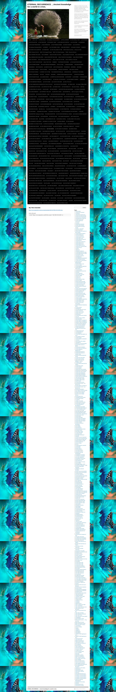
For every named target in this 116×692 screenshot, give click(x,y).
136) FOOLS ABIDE (72, 148)
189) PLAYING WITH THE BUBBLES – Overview (78, 175)
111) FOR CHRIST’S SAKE (65, 136)
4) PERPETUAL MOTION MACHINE (57, 76)
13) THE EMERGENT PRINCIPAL (35, 81)
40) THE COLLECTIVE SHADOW (72, 94)
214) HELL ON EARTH (51, 190)
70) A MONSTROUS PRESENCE (52, 109)
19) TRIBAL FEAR (71, 84)
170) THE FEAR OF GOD (71, 165)
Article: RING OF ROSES (78, 57)
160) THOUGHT (66, 160)
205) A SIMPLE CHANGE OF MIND (65, 185)
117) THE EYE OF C (82, 138)
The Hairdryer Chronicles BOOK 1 (53, 39)
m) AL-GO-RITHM (73, 42)
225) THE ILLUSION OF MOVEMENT (69, 195)
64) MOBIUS (53, 106)
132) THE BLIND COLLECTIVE (35, 148)
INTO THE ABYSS (39, 67)
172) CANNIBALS (32, 168)
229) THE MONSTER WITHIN (80, 429)
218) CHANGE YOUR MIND (51, 193)
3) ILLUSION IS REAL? (44, 76)
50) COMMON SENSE (68, 99)
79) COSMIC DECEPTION (50, 113)
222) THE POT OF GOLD (48, 195)
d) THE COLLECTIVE (33, 42)
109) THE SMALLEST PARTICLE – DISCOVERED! (38, 136)
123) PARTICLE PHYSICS (34, 143)
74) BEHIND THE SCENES (42, 111)
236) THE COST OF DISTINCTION (35, 202)
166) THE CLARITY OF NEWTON (75, 163)
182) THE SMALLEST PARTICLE (35, 173)
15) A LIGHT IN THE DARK (57, 81)
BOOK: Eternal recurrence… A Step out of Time (72, 49)
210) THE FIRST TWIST (69, 188)
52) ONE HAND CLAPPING (34, 101)
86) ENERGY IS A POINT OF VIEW (35, 123)
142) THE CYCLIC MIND (77, 151)
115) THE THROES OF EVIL (57, 138)
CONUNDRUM (32, 67)
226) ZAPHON (77, 425)
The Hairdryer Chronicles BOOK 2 (35, 47)
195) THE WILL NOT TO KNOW (80, 371)
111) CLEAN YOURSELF (79, 235)
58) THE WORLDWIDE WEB (45, 104)
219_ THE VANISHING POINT (63, 193)
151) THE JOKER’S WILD (79, 300)
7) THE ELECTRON (83, 76)
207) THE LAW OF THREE (34, 188)
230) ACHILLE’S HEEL (33, 200)
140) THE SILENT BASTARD (53, 151)
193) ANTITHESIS (68, 178)
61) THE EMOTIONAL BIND (79, 104)
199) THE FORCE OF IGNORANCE (35, 183)
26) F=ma (82, 86)
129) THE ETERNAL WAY (49, 146)
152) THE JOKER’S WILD (34, 158)
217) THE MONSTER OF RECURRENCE (37, 193)
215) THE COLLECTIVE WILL (63, 190)
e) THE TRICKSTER (42, 42)
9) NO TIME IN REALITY (47, 79)
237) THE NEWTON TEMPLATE (49, 202)
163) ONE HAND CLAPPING (39, 163)
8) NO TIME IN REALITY (79, 540)
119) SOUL (45, 141)
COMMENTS (77, 630)
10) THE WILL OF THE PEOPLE (59, 79)
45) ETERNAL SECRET (79, 96)
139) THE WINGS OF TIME (41, 151)
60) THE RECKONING (68, 104)
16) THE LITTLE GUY (67, 81)
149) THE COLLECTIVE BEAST (80, 294)
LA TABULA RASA (42, 39)
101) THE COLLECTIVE (60, 131)
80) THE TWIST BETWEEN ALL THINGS (64, 113)
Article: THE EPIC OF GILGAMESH (65, 57)
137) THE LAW (80, 148)
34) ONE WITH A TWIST (57, 91)
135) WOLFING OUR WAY (62, 148)
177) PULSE (31, 170)
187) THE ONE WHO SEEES (51, 175)
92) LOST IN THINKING (57, 126)
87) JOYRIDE (77, 561)
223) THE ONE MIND (78, 417)
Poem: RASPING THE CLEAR (34, 54)
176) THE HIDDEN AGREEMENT (80, 168)
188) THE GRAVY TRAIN (63, 175)
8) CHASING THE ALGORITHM (35, 49)
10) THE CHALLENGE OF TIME (56, 49)
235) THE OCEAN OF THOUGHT (80, 200)
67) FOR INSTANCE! (81, 106)
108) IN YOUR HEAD (82, 133)
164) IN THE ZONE (50, 163)
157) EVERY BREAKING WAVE (35, 160)
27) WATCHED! (77, 446)
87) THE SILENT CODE (33, 118)
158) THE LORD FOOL (46, 160)
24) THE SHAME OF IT (66, 86)
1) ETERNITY (45, 47)
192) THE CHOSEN (60, 178)
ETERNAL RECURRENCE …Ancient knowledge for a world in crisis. (42, 688)
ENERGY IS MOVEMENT (34, 74)
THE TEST (42, 74)
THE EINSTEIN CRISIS (78, 64)
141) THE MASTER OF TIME (65, 151)
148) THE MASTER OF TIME (80, 293)
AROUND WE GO (67, 71)
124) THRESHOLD (43, 143)
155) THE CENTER (76, 158)
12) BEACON (82, 79)
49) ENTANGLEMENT (58, 99)
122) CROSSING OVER (78, 141)
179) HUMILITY (50, 170)
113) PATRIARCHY (42, 190)
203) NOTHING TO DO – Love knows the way (37, 185)
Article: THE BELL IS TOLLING (71, 59)
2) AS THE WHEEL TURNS (54, 47)
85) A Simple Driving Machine (63, 116)
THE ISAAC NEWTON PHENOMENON (48, 64)
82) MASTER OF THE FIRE (34, 116)
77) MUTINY (81, 111)
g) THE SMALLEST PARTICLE (63, 42)
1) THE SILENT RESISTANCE (34, 44)
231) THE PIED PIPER (43, 200)
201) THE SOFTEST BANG (57, 183)
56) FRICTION (76, 101)
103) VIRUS (83, 131)
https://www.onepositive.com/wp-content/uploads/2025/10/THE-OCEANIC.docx (46, 210)
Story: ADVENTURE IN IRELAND (81, 54)
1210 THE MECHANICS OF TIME (81, 253)
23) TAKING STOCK (56, 86)
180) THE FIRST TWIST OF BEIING (61, 170)
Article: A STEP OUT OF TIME (58, 59)
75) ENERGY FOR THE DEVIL (54, 111)
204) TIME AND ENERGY (52, 185)
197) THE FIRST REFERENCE (61, 180)
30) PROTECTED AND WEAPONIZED (66, 89)
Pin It (1, 690)
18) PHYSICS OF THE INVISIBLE (60, 84)
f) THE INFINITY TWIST (51, 42)
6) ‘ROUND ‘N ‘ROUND (75, 47)
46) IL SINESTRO (32, 99)
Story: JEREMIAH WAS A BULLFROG (36, 57)
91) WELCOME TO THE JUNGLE (73, 118)
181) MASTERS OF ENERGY (75, 170)
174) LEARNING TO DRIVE (59, 168)
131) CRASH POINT (74, 146)
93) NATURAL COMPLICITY (68, 126)
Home (30, 39)
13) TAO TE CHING (78, 265)
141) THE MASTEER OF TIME (80, 282)
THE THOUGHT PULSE (79, 684)
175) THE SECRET (69, 168)
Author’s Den (34, 39)
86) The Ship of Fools (75, 116)
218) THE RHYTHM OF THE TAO (35, 141)
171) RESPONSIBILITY (81, 165)
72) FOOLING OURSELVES (75, 109)
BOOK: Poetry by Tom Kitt (34, 52)
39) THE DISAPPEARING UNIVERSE (58, 94)
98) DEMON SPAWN (73, 128)
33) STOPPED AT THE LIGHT (45, 91)
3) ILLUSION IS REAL (79, 450)
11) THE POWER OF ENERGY (72, 79)
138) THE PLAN (32, 151)
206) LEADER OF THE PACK (78, 185)
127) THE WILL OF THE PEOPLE (81, 143)
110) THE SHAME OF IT (54, 136)
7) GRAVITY (83, 47)
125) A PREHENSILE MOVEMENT (55, 143)
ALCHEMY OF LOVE (48, 67)
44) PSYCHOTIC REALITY (69, 96)
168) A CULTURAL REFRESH (47, 165)
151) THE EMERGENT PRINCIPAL (81, 299)
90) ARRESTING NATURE (34, 126)
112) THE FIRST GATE (33, 190)
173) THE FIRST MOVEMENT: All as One (44, 168)
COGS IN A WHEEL (43, 69)
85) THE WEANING (70, 121)
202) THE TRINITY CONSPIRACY (69, 183)
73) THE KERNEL (32, 111)
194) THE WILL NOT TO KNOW (80, 178)
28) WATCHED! (46, 89)
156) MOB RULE (84, 158)
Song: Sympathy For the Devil (68, 54)
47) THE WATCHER (40, 99)
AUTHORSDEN (78, 617)
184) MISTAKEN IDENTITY (63, 173)
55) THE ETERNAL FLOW (67, 101)
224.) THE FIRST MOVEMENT (80, 418)
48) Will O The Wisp (49, 99)
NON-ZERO (79, 67)
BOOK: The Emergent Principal (46, 52)
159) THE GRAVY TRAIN (57, 160)
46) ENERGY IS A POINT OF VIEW (81, 479)
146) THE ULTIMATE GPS (79, 153)
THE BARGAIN (67, 67)
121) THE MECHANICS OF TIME (66, 141)
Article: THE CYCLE (47, 62)
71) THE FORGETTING (64, 109)
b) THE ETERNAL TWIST (75, 39)
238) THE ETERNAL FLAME (62, 202)
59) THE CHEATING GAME (58, 104)
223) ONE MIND (58, 195)
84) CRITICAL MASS (53, 116)
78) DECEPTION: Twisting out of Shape (36, 113)
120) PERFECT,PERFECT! (53, 141)
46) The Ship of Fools (78, 481)
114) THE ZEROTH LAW (46, 138)
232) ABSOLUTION (52, 200)
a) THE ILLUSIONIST (65, 39)
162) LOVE (31, 163)
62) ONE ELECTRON (33, 106)
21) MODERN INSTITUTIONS (34, 86)
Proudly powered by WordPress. (81, 688)
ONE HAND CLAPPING (73, 69)
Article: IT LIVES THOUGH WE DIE (35, 62)
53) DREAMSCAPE (44, 101)
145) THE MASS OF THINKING (67, 153)
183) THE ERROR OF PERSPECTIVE (50, 173)
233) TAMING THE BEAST (62, 200)
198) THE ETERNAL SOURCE (74, 180)
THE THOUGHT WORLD (33, 71)
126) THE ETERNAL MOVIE (68, 143)
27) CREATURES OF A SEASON (35, 89)
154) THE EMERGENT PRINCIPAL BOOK (64, 158)
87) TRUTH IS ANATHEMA (49, 123)
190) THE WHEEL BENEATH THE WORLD (37, 178)
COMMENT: (54, 62)
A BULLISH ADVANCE (53, 69)
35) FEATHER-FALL (66, 91)
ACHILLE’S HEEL (60, 64)
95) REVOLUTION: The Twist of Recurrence (37, 128)
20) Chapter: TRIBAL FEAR (81, 84)
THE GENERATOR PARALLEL (57, 71)
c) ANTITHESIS (84, 39)
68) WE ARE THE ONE (33, 109)
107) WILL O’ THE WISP (72, 133)
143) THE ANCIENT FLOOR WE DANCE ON (37, 153)
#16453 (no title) (78, 211)
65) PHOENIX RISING (61, 106)
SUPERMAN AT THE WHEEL (78, 71)
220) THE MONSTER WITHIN (80, 412)
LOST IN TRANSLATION (58, 67)
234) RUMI (71, 200)
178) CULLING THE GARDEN (40, 170)
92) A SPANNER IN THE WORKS (35, 121)
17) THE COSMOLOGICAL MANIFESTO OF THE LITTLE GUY (41, 84)
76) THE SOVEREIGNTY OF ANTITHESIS (69, 111)
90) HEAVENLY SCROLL (61, 118)
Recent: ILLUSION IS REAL (80, 660)
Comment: (77, 628)
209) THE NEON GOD (60, 188)
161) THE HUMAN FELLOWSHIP (76, 160)
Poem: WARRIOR (45, 54)
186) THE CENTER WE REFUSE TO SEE (37, 175)
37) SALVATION (32, 94)
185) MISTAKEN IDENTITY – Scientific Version (79, 173)
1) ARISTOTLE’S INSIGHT (79, 74)
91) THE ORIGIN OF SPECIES (46, 126)
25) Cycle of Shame (75, 86)
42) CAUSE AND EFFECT (43, 96)
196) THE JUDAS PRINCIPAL (48, 180)
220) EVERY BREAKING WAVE (76, 193)
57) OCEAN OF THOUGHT (34, 104)
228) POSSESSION (78, 427)
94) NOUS (77, 126)
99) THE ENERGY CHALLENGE (35, 131)
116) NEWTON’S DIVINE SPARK (70, 138)
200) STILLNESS (47, 183)
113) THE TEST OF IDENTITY (34, 138)
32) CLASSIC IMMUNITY (33, 91)
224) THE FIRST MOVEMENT (80, 419)
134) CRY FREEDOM (52, 148)
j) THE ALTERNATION (46, 44)
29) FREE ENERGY (53, 89)
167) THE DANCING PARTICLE (35, 165)
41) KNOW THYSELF (33, 96)
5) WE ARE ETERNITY (65, 47)
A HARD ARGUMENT (69, 64)
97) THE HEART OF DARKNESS (61, 128)
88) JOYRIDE (41, 118)
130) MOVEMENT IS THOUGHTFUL (62, 146)
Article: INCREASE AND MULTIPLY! (45, 59)
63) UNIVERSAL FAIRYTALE (43, 106)
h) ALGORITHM (81, 42)
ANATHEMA (73, 67)
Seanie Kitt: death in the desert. (55, 54)
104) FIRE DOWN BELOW (34, 133)
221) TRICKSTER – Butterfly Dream (35, 195)
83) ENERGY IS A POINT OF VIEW (49, 121)
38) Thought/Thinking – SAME (80, 464)
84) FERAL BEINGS (61, 121)
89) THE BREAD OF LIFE (50, 118)
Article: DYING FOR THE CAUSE (51, 57)
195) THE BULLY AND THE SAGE (35, 180)
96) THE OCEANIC (50, 128)
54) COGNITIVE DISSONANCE (55, 101)
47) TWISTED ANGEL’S (79, 484)
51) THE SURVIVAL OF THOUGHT (80, 99)
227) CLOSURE (77, 426)
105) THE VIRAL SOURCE (45, 133)
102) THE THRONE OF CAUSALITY (73, 131)
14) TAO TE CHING (46, 81)
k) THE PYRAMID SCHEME (56, 44)
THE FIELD (47, 74)
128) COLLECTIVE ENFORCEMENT (36, 146)
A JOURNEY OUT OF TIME (45, 71)
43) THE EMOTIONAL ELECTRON (56, 96)
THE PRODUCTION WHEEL (63, 62)
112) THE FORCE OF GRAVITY (78, 136)
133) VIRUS (44, 148)
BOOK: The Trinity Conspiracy (58, 52)
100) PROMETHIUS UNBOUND (48, 131)
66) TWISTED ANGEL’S (70, 106)
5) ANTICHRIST (68, 76)
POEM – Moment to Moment (71, 52)
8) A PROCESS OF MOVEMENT (35, 79)
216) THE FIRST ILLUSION (75, 190)
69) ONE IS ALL (42, 109)
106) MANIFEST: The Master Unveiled (59, 133)
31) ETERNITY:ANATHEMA (79, 89)
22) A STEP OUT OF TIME (47, 86)
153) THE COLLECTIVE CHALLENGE (47, 158)
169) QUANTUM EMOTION (60, 165)
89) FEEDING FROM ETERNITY (74, 123)
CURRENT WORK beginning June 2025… (65, 74)
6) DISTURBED (75, 76)
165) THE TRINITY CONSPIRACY (61, 163)
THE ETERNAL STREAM (33, 69)
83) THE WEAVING (44, 116)
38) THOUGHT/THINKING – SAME (42, 94)
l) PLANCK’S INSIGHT (67, 44)
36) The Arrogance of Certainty (77, 91)
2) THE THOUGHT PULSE (34, 76)
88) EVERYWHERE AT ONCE (60, 123)
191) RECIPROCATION (50, 178)
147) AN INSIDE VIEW (79, 292)
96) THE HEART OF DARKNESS (80, 587)
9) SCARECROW (45, 49)
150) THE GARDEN (78, 297)
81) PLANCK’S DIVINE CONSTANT (80, 113)
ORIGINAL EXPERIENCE (63, 69)
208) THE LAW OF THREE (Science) (47, 188)
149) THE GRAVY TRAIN (79, 295)
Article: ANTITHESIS (33, 59)
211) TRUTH (78, 188)
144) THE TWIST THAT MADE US (53, 153)
